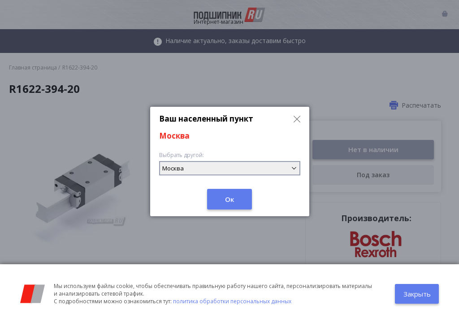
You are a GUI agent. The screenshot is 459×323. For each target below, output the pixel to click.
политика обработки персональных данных (232, 301)
